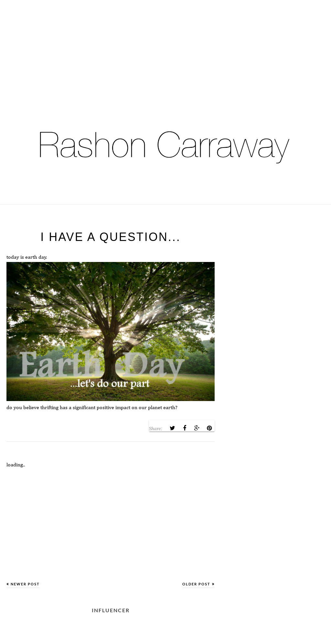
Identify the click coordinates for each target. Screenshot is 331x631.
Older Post (196, 584)
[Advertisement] (165, 45)
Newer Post (25, 584)
